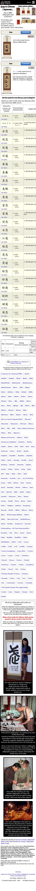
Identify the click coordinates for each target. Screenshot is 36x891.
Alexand (28, 419)
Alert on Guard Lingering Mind (12, 419)
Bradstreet (19, 524)
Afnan (30, 396)
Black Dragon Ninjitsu (14, 515)
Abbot (25, 378)
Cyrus (10, 592)
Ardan (17, 469)
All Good (23, 424)
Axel (2, 492)
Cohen (30, 578)
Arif (2, 474)
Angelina (21, 455)
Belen (3, 505)
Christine (25, 574)
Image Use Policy (6, 874)
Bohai (3, 524)
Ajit (22, 405)
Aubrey (25, 487)
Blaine (26, 515)
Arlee (19, 474)
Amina (10, 446)
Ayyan (28, 492)
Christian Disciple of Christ (10, 574)
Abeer (15, 387)
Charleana (4, 565)
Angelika (12, 455)
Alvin (9, 433)
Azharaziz (12, 496)
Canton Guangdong (8, 551)
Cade (20, 542)
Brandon (4, 533)
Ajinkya (15, 405)
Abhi (21, 387)
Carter (3, 555)
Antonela (20, 465)
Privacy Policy (16, 874)
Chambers (25, 555)
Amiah (3, 446)
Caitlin (3, 546)
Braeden (28, 524)
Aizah (9, 405)
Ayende (9, 492)
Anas (33, 446)
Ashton (15, 483)
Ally (8, 428)
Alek (31, 415)
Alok (13, 428)
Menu (31, 2)
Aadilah (4, 378)
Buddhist (18, 537)
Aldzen (18, 415)
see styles (4, 119)
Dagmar (17, 592)
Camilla (22, 546)
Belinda (18, 505)
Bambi (10, 501)
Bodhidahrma (25, 519)
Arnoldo (12, 478)
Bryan (22, 533)
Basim (23, 501)
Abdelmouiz (16, 383)
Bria (10, 533)
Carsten (30, 551)
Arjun (13, 474)
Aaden (27, 374)
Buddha (10, 537)
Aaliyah (11, 378)
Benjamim (26, 505)
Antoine (12, 465)
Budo (25, 537)
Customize (26, 32)
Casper (10, 555)
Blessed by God (12, 519)
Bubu (3, 537)
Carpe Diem (21, 551)
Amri (27, 446)
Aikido (22, 401)
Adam (3, 392)
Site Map (18, 872)
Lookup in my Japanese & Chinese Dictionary (19, 362)
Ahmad (3, 401)
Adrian (16, 396)
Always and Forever (8, 437)
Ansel (31, 460)
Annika (24, 460)
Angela (26, 451)
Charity (26, 560)
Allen (3, 428)
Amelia (29, 442)
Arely (23, 469)
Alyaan (19, 437)
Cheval (10, 569)
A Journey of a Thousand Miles (11, 374)
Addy (17, 392)
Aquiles (28, 465)
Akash (27, 405)
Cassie (17, 555)
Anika (3, 460)
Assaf (3, 487)
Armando (4, 478)
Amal (26, 437)
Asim (22, 483)
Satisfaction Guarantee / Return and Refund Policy (22, 875)
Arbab (10, 469)
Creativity (28, 583)
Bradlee (10, 524)
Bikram (24, 510)
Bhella (11, 510)
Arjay (7, 474)
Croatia (3, 592)
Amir (16, 446)
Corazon (20, 583)
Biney (31, 510)
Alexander (4, 424)
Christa (23, 569)
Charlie (21, 565)
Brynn (29, 533)
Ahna (10, 401)
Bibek (17, 510)
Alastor (18, 410)
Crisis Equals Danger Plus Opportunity (14, 587)
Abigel (27, 387)
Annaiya (16, 460)
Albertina (4, 415)
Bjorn (3, 515)
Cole (2, 583)
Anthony (4, 465)
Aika (15, 401)
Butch (14, 542)
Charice (19, 560)
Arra (19, 478)
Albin (12, 415)
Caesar (26, 542)
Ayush (22, 492)
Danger (24, 592)
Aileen (28, 401)
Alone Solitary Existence (25, 428)
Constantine (11, 583)
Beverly (3, 510)
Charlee (13, 565)
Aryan (3, 483)
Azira (19, 496)
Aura (31, 487)
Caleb (10, 546)
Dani (31, 592)
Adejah (23, 392)
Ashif (9, 483)
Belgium (10, 505)
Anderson (4, 451)
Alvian (3, 433)
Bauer (29, 501)
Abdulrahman (27, 383)
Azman (3, 501)
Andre (12, 451)
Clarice (12, 578)
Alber (25, 410)
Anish (9, 460)
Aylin (16, 492)
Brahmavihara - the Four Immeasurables (15, 528)
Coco (23, 578)
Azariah (3, 496)
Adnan (3, 396)
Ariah (29, 469)
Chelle (3, 569)
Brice (16, 533)
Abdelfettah (5, 383)
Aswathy (10, 487)
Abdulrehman (6, 387)
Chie (16, 569)
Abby (31, 378)
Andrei (19, 451)
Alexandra (14, 424)
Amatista (21, 442)
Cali (15, 546)
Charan (11, 560)
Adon (10, 396)
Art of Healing (28, 478)
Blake (3, 519)
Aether (23, 396)
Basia (17, 501)
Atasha (17, 487)
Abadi (18, 378)
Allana (30, 424)
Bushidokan (5, 542)
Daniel (3, 596)
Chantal (4, 560)
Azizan (26, 496)
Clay (18, 578)
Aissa (3, 405)
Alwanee (17, 433)
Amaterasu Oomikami (8, 442)
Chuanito (4, 578)
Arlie (25, 474)
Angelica (4, 455)
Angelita (29, 455)
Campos (29, 546)
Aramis (3, 469)
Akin (33, 405)
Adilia (31, 392)
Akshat (3, 410)
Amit (21, 446)
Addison (10, 392)
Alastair (11, 410)
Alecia (25, 415)
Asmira (28, 483)
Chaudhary (30, 565)
